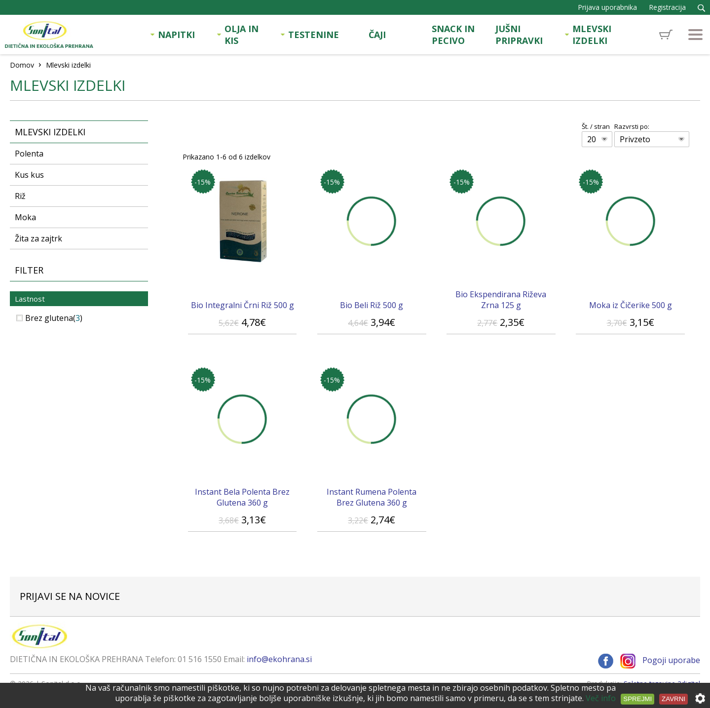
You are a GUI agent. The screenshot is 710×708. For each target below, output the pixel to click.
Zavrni (673, 699)
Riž (20, 196)
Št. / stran (596, 126)
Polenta (29, 153)
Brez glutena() (49, 318)
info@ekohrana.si (279, 659)
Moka (25, 217)
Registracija (667, 7)
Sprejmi (637, 699)
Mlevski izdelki (50, 132)
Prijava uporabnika (607, 7)
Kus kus (29, 174)
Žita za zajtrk (38, 238)
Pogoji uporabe (671, 660)
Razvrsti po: (631, 126)
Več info (601, 698)
